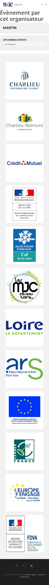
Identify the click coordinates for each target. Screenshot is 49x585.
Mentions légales (30, 575)
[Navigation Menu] (46, 5)
